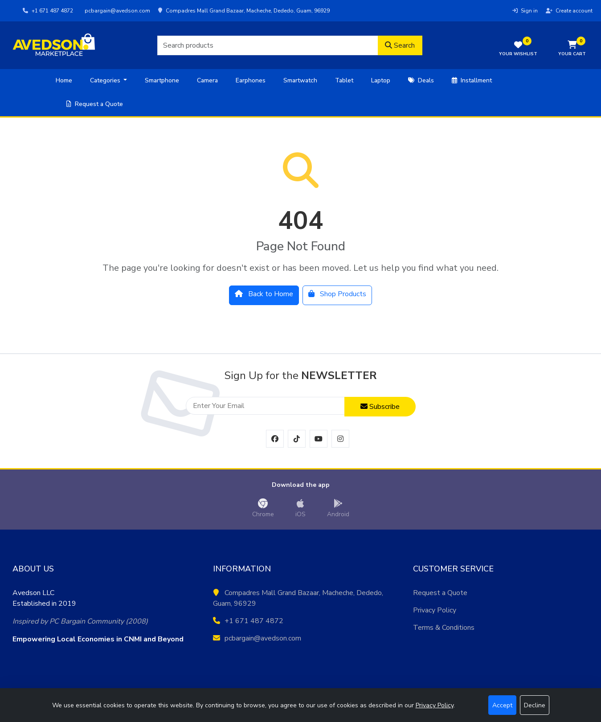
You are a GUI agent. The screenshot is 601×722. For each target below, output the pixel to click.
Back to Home (264, 294)
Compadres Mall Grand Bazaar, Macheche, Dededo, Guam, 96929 (244, 10)
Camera (207, 80)
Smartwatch (300, 80)
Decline (534, 705)
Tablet (344, 80)
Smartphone (162, 80)
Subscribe (380, 407)
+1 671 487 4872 (48, 10)
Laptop (380, 80)
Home (64, 80)
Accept (502, 705)
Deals (421, 80)
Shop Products (337, 294)
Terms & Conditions (443, 627)
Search (400, 45)
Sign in (525, 10)
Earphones (251, 80)
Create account (569, 10)
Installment (472, 80)
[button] (572, 49)
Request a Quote (94, 104)
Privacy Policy (434, 610)
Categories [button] (106, 80)
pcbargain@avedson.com (116, 10)
